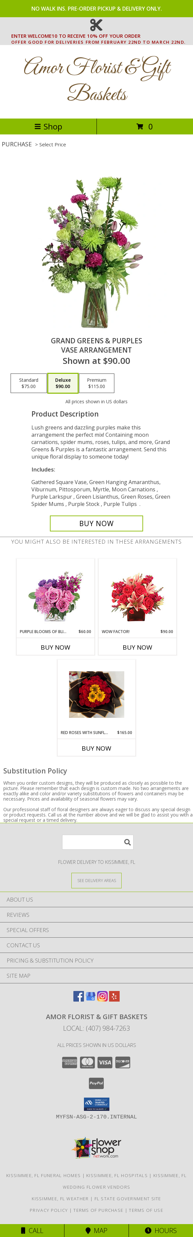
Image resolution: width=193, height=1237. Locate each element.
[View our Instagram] (102, 999)
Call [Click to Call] (32, 1230)
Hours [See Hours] (161, 1230)
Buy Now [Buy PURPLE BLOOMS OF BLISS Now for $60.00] (55, 647)
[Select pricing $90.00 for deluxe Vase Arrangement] (63, 383)
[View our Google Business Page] (90, 999)
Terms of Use (146, 1210)
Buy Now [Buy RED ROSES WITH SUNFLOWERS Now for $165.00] (96, 748)
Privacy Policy (49, 1210)
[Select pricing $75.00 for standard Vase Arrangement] (29, 383)
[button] (96, 1104)
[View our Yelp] (114, 999)
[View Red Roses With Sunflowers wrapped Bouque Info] (96, 694)
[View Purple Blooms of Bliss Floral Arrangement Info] (55, 593)
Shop (48, 126)
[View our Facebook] (78, 999)
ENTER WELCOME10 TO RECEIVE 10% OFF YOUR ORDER (98, 36)
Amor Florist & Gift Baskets (97, 82)
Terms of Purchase (98, 1210)
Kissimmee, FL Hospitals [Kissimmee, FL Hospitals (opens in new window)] (117, 1175)
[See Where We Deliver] (96, 880)
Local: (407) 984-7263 (96, 1028)
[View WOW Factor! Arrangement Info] (137, 593)
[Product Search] (98, 842)
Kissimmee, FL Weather (60, 1199)
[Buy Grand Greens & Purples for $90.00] (96, 523)
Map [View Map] (96, 1230)
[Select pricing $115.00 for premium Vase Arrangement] (96, 383)
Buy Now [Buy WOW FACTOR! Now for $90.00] (137, 647)
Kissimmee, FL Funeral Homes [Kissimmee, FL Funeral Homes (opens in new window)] (43, 1175)
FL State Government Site (128, 1199)
